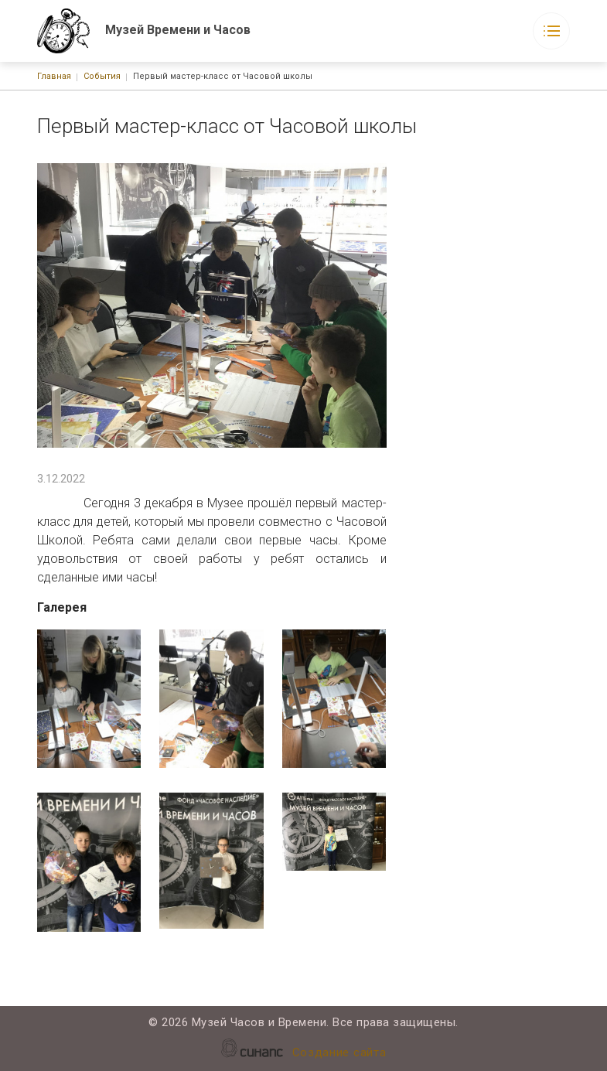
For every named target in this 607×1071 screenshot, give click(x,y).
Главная (54, 76)
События (102, 76)
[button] (89, 699)
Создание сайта (339, 1053)
